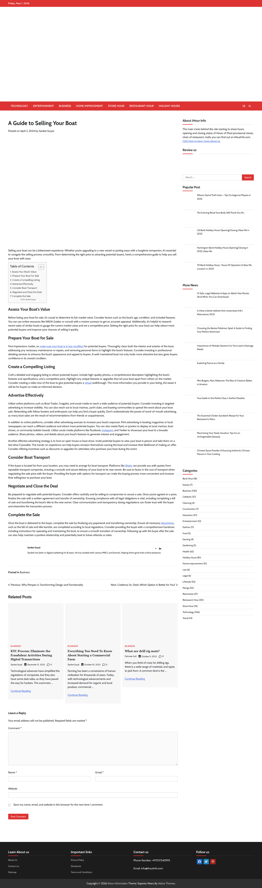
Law (185, 570)
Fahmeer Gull (131, 656)
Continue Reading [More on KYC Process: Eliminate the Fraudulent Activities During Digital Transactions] (21, 691)
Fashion (186, 527)
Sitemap (12, 872)
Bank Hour (188, 479)
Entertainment (43, 105)
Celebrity (187, 497)
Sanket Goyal (46, 131)
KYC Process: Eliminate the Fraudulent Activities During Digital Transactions (32, 655)
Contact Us (13, 865)
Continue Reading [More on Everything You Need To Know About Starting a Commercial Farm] (78, 695)
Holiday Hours (169, 105)
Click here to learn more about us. (201, 141)
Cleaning (187, 503)
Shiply (128, 465)
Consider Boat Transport (24, 287)
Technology (19, 105)
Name (12, 772)
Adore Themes (166, 883)
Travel (186, 618)
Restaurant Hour (141, 105)
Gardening (188, 545)
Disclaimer (76, 865)
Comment (15, 728)
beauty (186, 485)
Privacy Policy (77, 859)
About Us (13, 859)
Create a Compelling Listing (26, 279)
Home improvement (89, 105)
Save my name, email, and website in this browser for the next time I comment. (58, 804)
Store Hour (116, 105)
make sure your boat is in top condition (62, 346)
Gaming (186, 539)
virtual (88, 382)
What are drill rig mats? (143, 651)
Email (99, 772)
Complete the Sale (21, 296)
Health (186, 551)
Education (188, 515)
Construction (189, 509)
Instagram (107, 430)
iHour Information (118, 883)
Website (12, 788)
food (185, 533)
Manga (186, 588)
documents (167, 523)
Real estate (188, 594)
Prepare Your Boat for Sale (25, 275)
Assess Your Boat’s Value (24, 271)
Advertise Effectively (22, 283)
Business (65, 105)
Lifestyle (187, 582)
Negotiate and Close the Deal (27, 292)
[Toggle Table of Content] (39, 267)
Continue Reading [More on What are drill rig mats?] (135, 678)
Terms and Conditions (82, 872)
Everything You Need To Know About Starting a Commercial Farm (90, 655)
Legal (185, 576)
